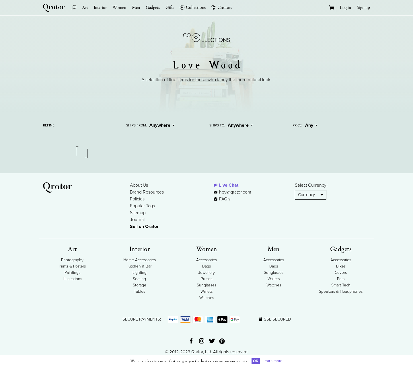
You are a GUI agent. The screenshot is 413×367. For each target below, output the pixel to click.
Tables (139, 291)
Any (311, 125)
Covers (341, 272)
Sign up (363, 8)
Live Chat (228, 185)
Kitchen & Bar (139, 266)
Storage (139, 285)
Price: (298, 125)
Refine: (49, 125)
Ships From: (136, 125)
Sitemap (138, 213)
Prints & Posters (72, 266)
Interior (100, 8)
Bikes (341, 266)
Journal (137, 219)
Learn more (273, 361)
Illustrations (72, 278)
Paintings (72, 272)
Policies (137, 199)
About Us (139, 185)
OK (255, 361)
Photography (72, 259)
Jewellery (206, 272)
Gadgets (153, 8)
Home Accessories (139, 259)
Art (85, 8)
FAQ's (222, 199)
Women (119, 8)
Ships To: (217, 125)
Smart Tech (340, 285)
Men (136, 8)
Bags (206, 266)
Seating (139, 278)
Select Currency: (311, 185)
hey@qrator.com (235, 192)
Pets (340, 278)
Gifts (169, 8)
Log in (345, 8)
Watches (206, 297)
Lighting (140, 272)
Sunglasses (206, 285)
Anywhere (162, 125)
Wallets (206, 291)
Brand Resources (147, 192)
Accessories (206, 259)
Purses (206, 278)
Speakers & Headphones (341, 291)
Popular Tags (142, 206)
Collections (193, 8)
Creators (221, 8)
